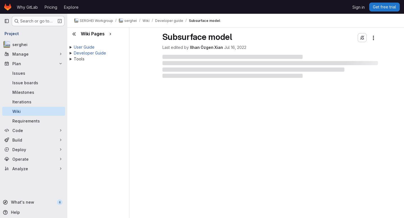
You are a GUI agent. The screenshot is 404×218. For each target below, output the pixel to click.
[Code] (33, 130)
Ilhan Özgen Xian (206, 47)
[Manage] (33, 53)
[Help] (33, 212)
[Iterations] (33, 101)
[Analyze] (33, 168)
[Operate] (33, 159)
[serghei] (33, 44)
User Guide (84, 47)
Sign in (358, 7)
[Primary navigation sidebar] (6, 21)
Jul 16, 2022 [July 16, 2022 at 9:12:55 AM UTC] (235, 47)
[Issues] (33, 73)
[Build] (33, 139)
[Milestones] (33, 92)
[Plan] (33, 63)
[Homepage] (7, 7)
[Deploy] (33, 149)
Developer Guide (90, 53)
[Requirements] (33, 120)
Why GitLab (27, 7)
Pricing (51, 7)
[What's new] (33, 202)
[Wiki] (33, 111)
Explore (71, 7)
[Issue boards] (33, 82)
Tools (79, 58)
